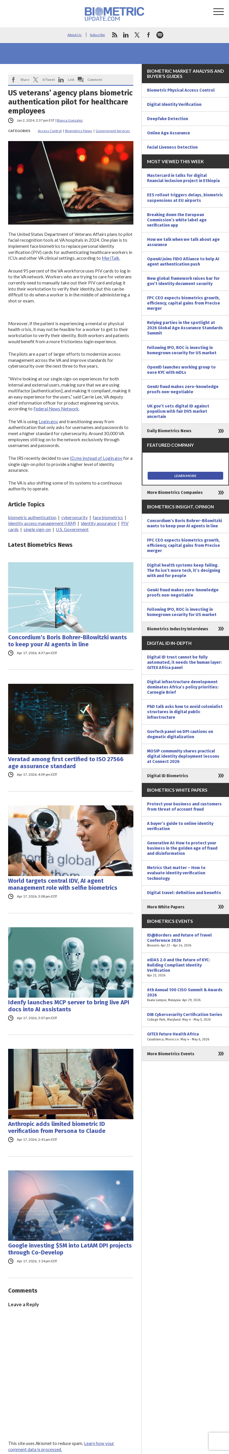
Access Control (50, 131)
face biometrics (108, 517)
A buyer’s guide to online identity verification (180, 826)
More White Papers (166, 907)
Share (24, 79)
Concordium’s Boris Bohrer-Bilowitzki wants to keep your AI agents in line (67, 641)
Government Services (113, 131)
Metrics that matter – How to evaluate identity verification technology (176, 873)
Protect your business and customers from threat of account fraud (184, 806)
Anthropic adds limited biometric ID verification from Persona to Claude (56, 1127)
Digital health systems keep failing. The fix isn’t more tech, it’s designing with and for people (183, 570)
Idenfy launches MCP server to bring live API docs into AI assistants (68, 1006)
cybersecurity (74, 517)
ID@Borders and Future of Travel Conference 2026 (185, 940)
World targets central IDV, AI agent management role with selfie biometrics (62, 884)
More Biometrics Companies (175, 492)
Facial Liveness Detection (172, 147)
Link (71, 79)
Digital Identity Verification (174, 104)
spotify (160, 35)
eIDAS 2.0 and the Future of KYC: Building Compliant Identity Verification (185, 967)
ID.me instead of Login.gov (96, 458)
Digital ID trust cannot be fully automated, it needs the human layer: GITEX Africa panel (184, 662)
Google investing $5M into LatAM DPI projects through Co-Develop (70, 1249)
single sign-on (37, 529)
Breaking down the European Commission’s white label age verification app (177, 220)
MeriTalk (110, 258)
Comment (94, 79)
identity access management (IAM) (42, 523)
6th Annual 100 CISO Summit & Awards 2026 (185, 995)
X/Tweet (48, 79)
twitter (137, 35)
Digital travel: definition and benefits (184, 892)
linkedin (126, 35)
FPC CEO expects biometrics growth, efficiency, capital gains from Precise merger (183, 303)
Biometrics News (78, 131)
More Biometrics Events (170, 1053)
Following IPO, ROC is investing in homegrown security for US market (182, 350)
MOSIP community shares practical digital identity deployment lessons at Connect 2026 (183, 756)
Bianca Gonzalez (70, 120)
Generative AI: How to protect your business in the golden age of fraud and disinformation (182, 848)
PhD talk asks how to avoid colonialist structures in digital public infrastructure (185, 712)
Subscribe (97, 35)
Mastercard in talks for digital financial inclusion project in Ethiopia (183, 178)
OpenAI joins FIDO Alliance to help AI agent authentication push (183, 261)
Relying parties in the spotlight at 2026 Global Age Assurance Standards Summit (185, 328)
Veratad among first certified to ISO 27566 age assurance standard (66, 763)
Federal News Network (56, 408)
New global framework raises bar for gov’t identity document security (183, 281)
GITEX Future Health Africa (185, 1036)
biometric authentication (32, 517)
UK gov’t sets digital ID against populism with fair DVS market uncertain (178, 411)
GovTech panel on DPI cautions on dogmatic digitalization (180, 734)
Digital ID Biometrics (167, 775)
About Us (74, 35)
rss (114, 35)
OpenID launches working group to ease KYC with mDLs (181, 369)
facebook (148, 35)
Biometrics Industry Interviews (177, 628)
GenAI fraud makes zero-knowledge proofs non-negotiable (183, 389)
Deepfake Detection (167, 118)
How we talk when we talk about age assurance (183, 242)
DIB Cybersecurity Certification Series (185, 1017)
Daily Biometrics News (169, 430)
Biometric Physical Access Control (181, 90)
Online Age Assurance (168, 133)
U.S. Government (72, 529)
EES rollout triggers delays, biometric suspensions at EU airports (185, 197)
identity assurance (98, 523)
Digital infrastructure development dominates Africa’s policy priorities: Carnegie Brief (183, 687)
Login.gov (48, 421)
